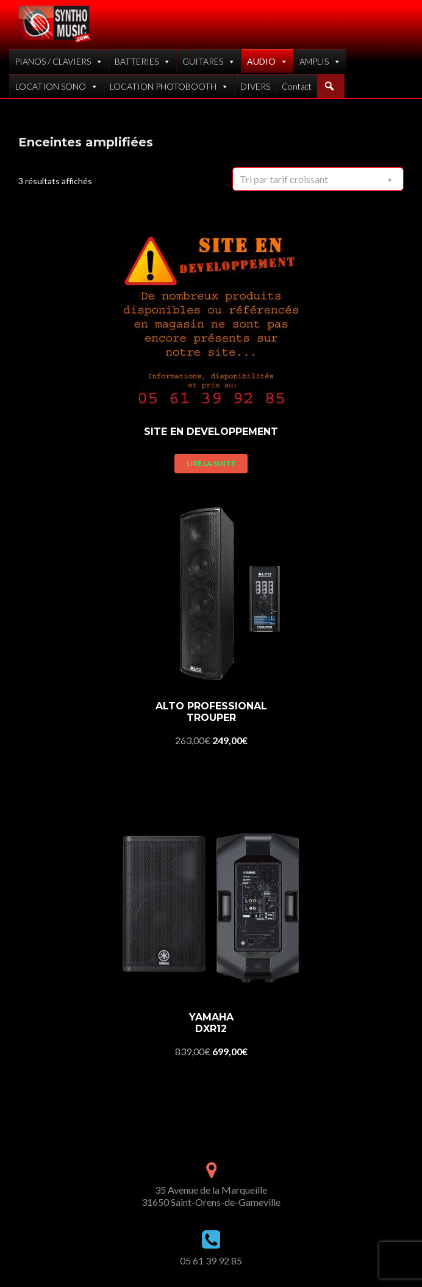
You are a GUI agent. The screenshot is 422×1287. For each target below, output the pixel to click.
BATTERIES (143, 61)
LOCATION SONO (56, 86)
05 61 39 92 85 (211, 1260)
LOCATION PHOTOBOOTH (169, 86)
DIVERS (255, 86)
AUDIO (267, 61)
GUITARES (208, 61)
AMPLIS (320, 61)
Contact (297, 86)
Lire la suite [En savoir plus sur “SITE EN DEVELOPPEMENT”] (211, 463)
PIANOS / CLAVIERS (59, 61)
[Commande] (318, 179)
